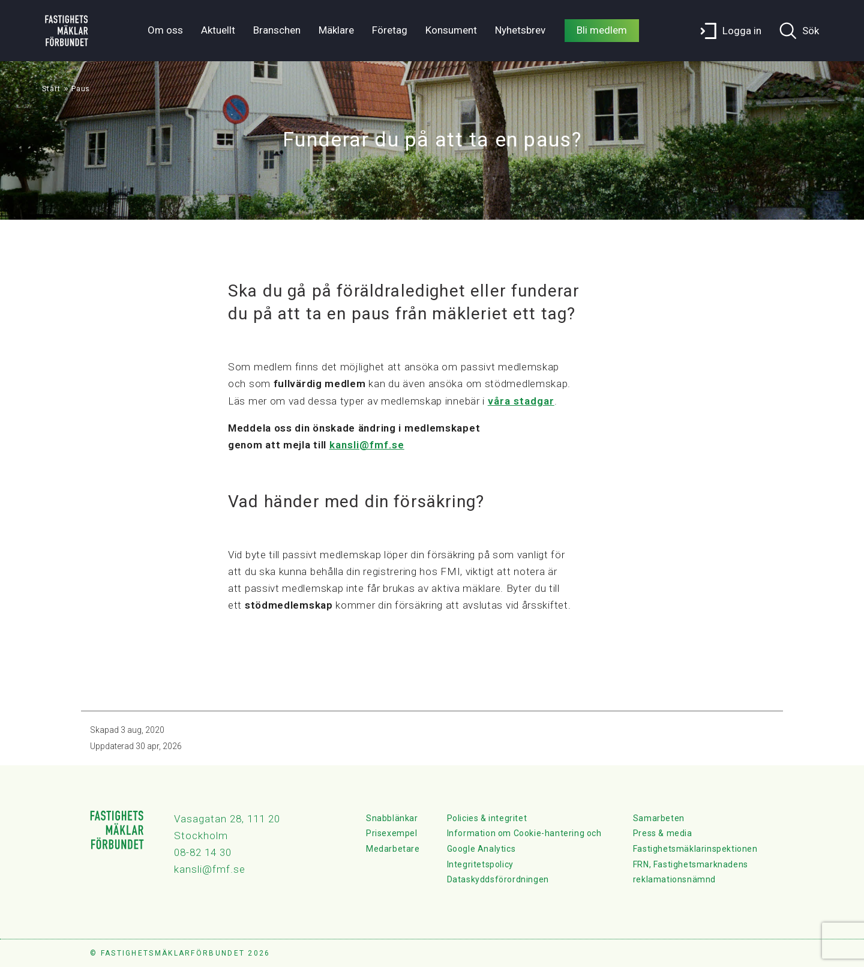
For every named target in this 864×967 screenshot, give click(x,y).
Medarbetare (393, 849)
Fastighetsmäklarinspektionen (695, 849)
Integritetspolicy (480, 864)
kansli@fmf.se (366, 445)
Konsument (451, 30)
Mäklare (336, 30)
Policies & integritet (487, 818)
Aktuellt (218, 30)
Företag (389, 30)
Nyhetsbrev (520, 30)
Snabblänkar (392, 818)
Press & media (662, 833)
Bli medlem (602, 30)
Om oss (165, 30)
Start (51, 89)
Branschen (277, 30)
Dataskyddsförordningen (498, 879)
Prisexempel (392, 833)
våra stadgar (521, 401)
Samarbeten (659, 818)
